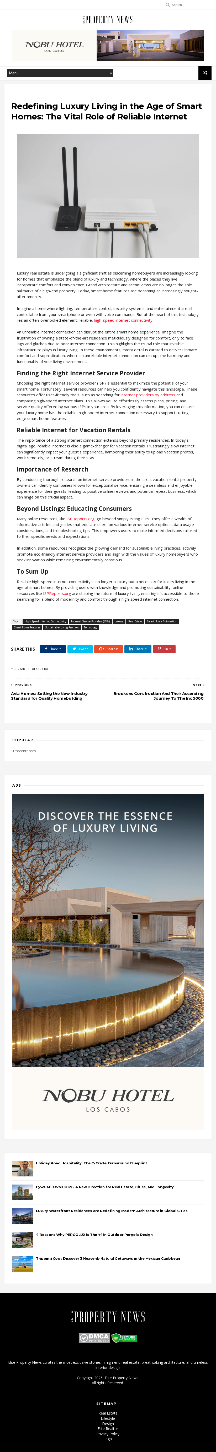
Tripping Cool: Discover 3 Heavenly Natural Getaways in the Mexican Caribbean (108, 1259)
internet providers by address (148, 395)
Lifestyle (108, 1418)
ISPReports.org (80, 519)
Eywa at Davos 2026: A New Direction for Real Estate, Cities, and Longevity (104, 1187)
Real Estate (135, 622)
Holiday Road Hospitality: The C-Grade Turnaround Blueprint (91, 1163)
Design (108, 1423)
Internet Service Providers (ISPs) (90, 622)
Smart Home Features (27, 628)
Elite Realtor (108, 1429)
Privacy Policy (107, 1434)
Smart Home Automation (162, 622)
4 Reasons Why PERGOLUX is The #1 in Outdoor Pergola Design (94, 1235)
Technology (90, 628)
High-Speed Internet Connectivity (45, 622)
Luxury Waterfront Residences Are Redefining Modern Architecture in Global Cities (111, 1211)
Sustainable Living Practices (62, 628)
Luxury (119, 622)
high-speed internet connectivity (123, 320)
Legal (108, 1439)
